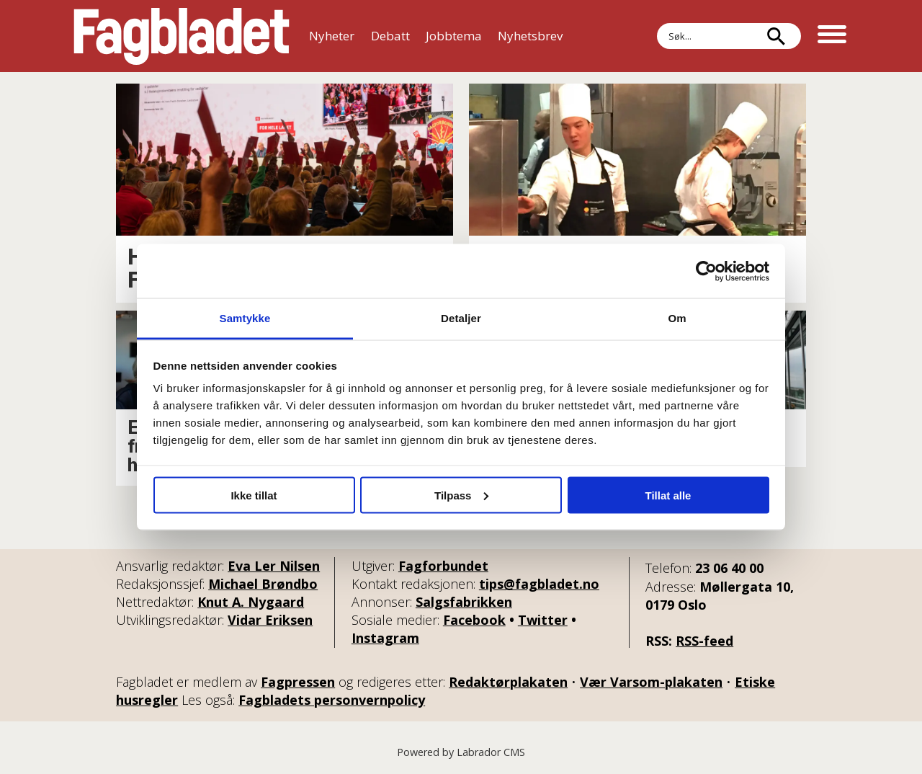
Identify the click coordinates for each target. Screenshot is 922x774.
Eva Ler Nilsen (274, 565)
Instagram (385, 637)
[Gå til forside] (181, 36)
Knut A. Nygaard (250, 601)
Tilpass (461, 495)
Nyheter (331, 35)
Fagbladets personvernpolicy (331, 699)
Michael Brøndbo (263, 583)
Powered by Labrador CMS (461, 752)
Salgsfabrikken (464, 601)
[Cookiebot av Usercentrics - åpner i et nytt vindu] (706, 271)
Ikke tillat (253, 495)
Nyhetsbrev (530, 35)
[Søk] (776, 36)
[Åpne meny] (832, 36)
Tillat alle (668, 495)
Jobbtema (454, 35)
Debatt (390, 35)
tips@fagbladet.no (539, 583)
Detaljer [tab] (461, 318)
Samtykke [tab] (245, 318)
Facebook (474, 619)
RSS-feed (704, 640)
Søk (656, 36)
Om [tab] (677, 318)
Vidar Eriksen (270, 619)
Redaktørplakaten (508, 681)
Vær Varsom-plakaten (651, 681)
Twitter (543, 619)
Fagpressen (298, 681)
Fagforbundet (443, 565)
